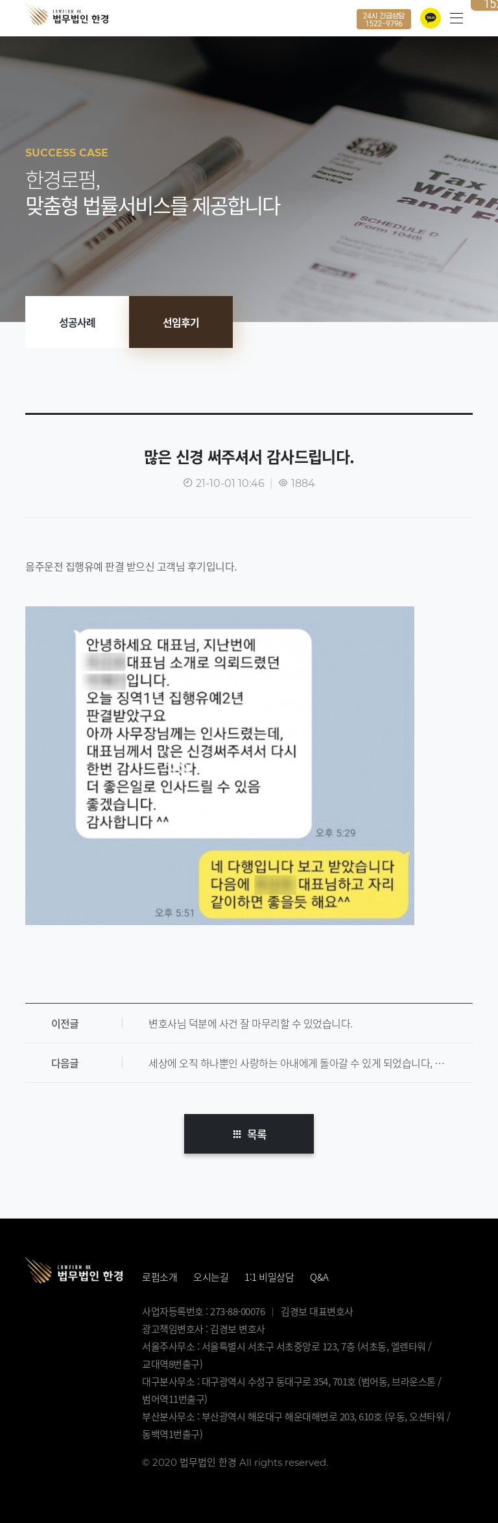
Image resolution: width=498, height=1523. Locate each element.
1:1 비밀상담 (269, 1277)
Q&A (319, 1277)
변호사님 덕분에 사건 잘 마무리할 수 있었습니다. (250, 1023)
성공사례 (77, 322)
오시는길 (210, 1277)
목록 (249, 1134)
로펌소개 (159, 1277)
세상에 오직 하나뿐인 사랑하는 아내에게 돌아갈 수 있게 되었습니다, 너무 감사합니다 (310, 1063)
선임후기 (181, 322)
